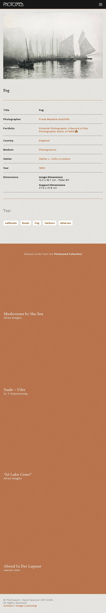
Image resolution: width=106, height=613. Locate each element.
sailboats (11, 223)
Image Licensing (26, 605)
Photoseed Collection (68, 254)
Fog (37, 223)
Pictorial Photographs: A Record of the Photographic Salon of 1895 (63, 130)
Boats (25, 223)
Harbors (50, 223)
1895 (42, 168)
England (44, 140)
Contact (8, 605)
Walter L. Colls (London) (54, 158)
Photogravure (47, 149)
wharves (65, 223)
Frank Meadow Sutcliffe (54, 119)
